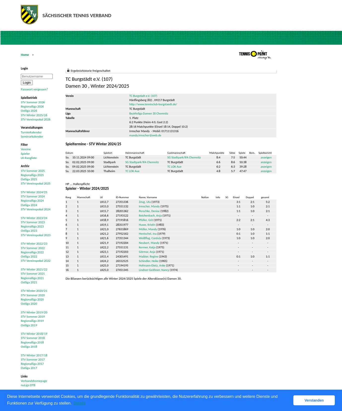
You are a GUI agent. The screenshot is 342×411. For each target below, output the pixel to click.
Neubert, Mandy (149, 243)
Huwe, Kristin (147, 224)
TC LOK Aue (174, 166)
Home (25, 55)
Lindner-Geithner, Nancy (154, 270)
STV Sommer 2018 (33, 338)
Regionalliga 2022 (32, 252)
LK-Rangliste (29, 158)
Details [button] (79, 403)
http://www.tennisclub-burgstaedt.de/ (153, 104)
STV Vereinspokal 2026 (35, 119)
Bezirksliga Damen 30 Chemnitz (148, 113)
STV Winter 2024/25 (34, 192)
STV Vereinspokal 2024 (35, 209)
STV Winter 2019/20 (34, 312)
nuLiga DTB (28, 385)
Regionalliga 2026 (32, 106)
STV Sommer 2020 (33, 295)
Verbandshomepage (34, 381)
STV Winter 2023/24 (34, 218)
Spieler (25, 153)
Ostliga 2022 (29, 256)
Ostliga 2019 (29, 325)
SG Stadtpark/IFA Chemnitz (184, 157)
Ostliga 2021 (29, 282)
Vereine (26, 149)
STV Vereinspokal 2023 (35, 235)
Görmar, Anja (147, 252)
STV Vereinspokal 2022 (35, 260)
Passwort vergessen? (34, 89)
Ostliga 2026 (29, 110)
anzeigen (266, 157)
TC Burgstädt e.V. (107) (143, 96)
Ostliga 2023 (29, 230)
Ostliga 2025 (29, 179)
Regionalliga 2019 (32, 321)
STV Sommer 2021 (33, 273)
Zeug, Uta (145, 202)
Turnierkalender (31, 132)
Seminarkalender (32, 136)
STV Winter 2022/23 (34, 243)
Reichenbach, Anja (150, 215)
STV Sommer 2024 (33, 196)
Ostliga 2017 (29, 368)
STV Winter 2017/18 (34, 355)
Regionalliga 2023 (32, 226)
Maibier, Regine (148, 256)
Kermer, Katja (147, 247)
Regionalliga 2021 (32, 278)
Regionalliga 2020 (32, 299)
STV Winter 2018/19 (34, 334)
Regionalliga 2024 (32, 200)
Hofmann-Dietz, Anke (152, 265)
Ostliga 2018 (29, 346)
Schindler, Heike (149, 261)
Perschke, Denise (149, 211)
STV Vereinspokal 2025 (35, 183)
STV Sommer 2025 (33, 171)
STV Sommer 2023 (33, 222)
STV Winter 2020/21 (34, 291)
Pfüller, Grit (146, 220)
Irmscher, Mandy (149, 206)
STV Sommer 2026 (33, 102)
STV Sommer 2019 (33, 316)
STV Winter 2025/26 (34, 115)
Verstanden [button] (314, 400)
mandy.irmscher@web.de (145, 135)
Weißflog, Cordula (150, 238)
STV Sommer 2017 (33, 359)
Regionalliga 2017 (32, 364)
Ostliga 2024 (29, 205)
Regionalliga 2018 (32, 342)
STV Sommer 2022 (33, 248)
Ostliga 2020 (29, 303)
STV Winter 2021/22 (34, 269)
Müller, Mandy (148, 229)
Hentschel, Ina (148, 233)
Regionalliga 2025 (32, 175)
